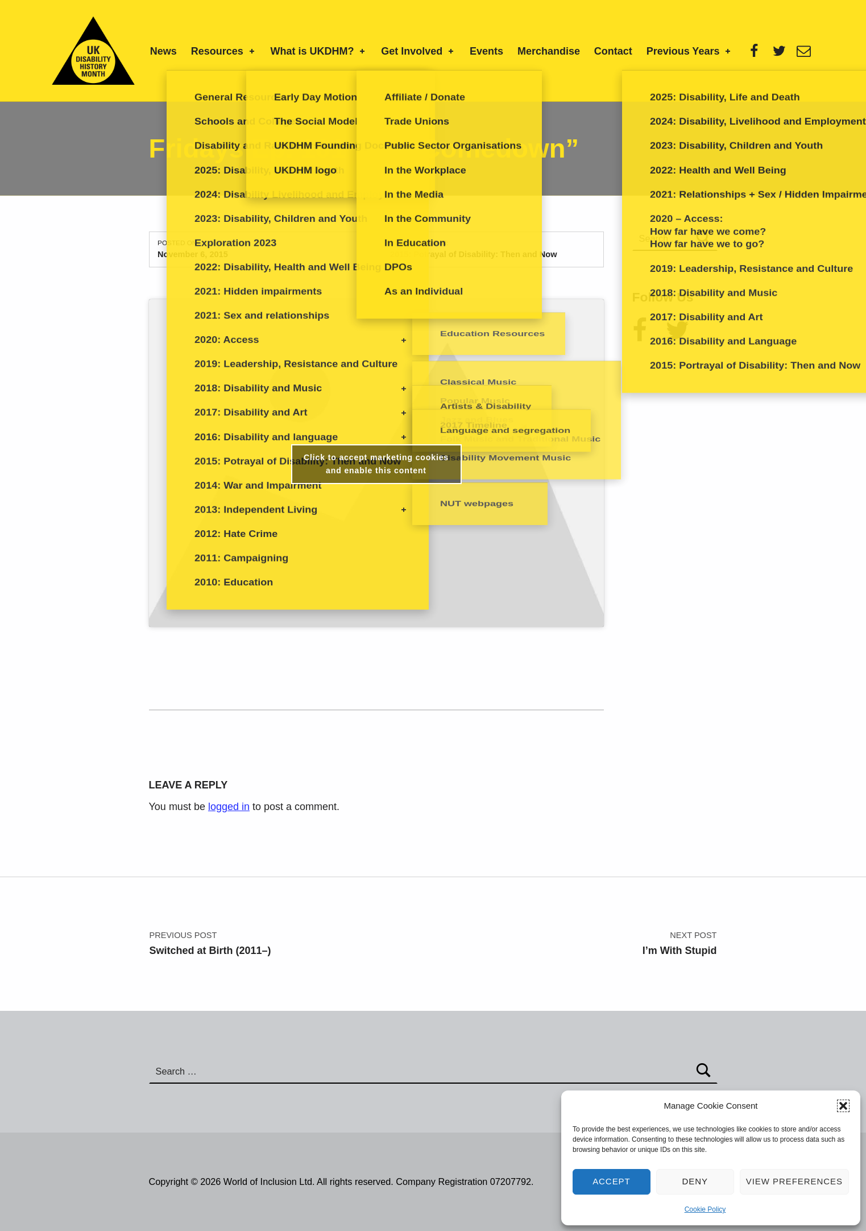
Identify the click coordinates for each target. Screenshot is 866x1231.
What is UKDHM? (319, 51)
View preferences (794, 1181)
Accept (611, 1181)
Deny (695, 1181)
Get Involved (418, 51)
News (163, 51)
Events (486, 51)
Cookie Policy (705, 1209)
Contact (613, 51)
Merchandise (548, 51)
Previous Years (690, 51)
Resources (223, 51)
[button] (843, 1106)
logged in (229, 806)
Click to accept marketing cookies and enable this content (376, 464)
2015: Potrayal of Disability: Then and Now (473, 254)
